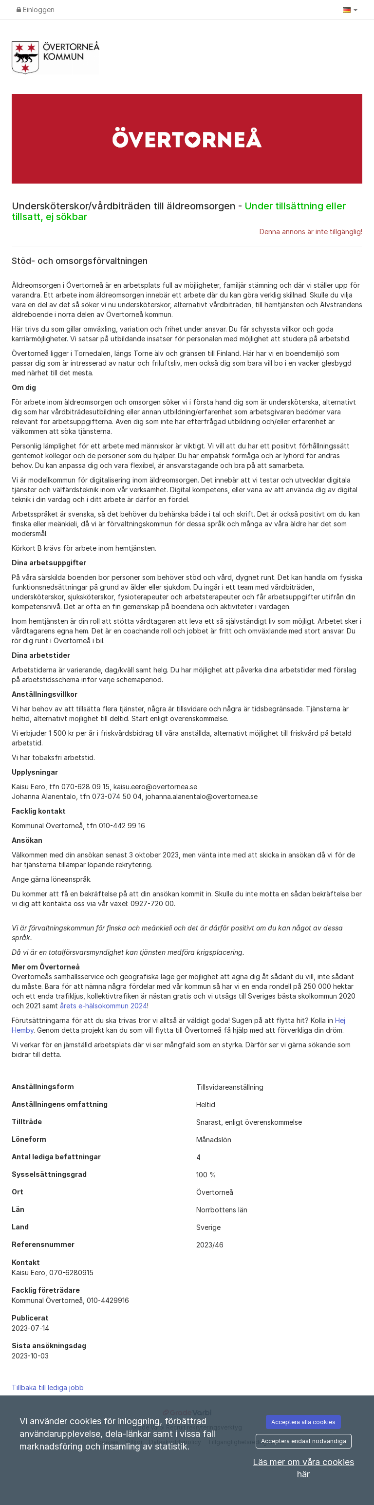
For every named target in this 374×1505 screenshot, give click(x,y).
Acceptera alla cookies (303, 1422)
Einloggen (36, 9)
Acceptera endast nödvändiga (303, 1441)
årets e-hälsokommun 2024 (103, 1006)
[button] (350, 9)
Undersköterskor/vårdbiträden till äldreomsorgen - (179, 211)
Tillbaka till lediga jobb (48, 1387)
